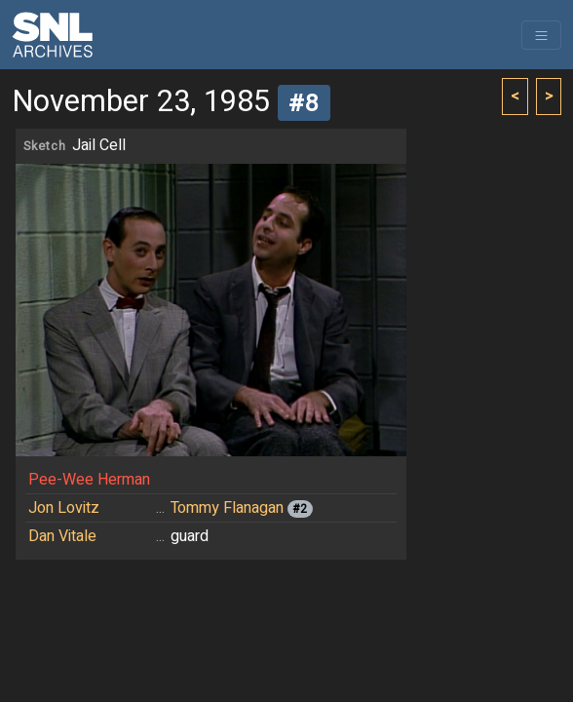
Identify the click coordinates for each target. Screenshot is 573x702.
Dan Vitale (62, 536)
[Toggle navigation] (541, 35)
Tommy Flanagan (227, 508)
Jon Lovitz (63, 508)
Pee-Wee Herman (89, 479)
